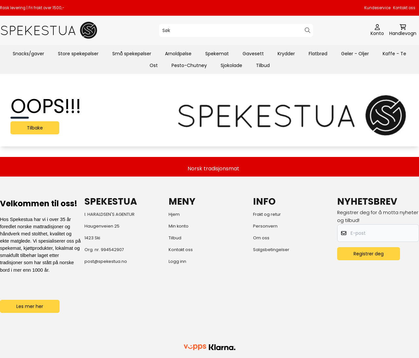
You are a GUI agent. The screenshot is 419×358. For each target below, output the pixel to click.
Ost (154, 65)
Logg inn (177, 261)
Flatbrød (318, 53)
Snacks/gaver (28, 53)
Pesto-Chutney (189, 65)
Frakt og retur (267, 214)
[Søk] (236, 30)
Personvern (265, 226)
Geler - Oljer (355, 53)
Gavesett (253, 53)
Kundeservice (377, 7)
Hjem (174, 214)
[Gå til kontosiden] (377, 30)
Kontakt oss (404, 7)
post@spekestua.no (105, 261)
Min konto (179, 226)
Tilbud (263, 65)
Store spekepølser (78, 53)
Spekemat (217, 53)
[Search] (307, 30)
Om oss (261, 238)
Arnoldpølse (178, 53)
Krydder (286, 53)
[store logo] (49, 30)
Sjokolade (231, 65)
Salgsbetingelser (271, 249)
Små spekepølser (131, 53)
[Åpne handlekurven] (403, 30)
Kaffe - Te (394, 53)
